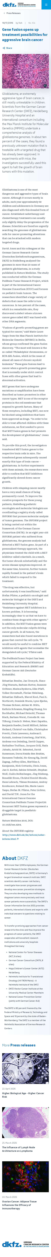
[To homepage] (19, 5)
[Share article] (7, 48)
